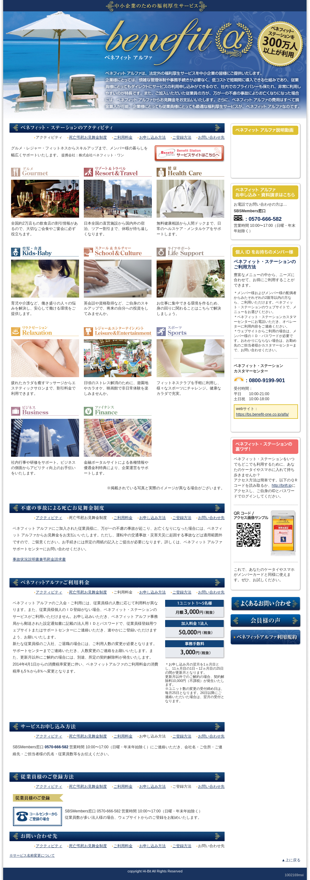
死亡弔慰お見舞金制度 (88, 137)
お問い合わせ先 (211, 137)
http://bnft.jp (282, 485)
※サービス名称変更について (32, 855)
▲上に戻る (291, 860)
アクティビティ (49, 517)
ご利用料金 (123, 137)
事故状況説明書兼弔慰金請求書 (39, 559)
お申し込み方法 (152, 137)
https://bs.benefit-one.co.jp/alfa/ (262, 414)
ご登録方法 (181, 137)
